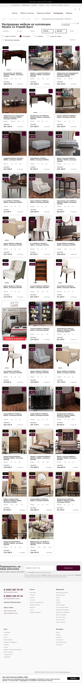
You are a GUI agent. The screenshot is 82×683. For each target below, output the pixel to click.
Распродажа (26, 36)
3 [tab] (14, 112)
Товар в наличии (10, 36)
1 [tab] (7, 112)
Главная (4, 19)
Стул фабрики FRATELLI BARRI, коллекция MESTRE (13, 201)
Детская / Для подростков (36, 602)
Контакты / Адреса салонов (60, 5)
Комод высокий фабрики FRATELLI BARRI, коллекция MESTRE (13, 458)
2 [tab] (10, 112)
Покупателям (60, 589)
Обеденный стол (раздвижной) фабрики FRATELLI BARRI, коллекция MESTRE (67, 74)
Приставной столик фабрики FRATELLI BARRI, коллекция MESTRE (66, 202)
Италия (58, 632)
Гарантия (58, 602)
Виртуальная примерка (12, 40)
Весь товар (32, 592)
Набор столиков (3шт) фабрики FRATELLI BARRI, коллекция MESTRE (13, 500)
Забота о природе (8, 652)
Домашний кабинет (35, 605)
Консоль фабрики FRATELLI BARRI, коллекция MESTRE (66, 116)
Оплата (58, 597)
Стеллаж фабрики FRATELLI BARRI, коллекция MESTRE (39, 286)
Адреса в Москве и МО (10, 610)
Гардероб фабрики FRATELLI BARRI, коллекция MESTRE (13, 159)
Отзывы (41, 5)
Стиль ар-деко (59, 639)
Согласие (44, 575)
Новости (6, 634)
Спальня (32, 597)
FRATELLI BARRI (26, 19)
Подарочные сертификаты (63, 612)
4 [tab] (18, 112)
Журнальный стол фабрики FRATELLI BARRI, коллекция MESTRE (40, 543)
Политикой (77, 575)
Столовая (32, 600)
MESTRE (36, 19)
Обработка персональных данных (12, 649)
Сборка (58, 600)
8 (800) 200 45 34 (13, 596)
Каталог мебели (13, 19)
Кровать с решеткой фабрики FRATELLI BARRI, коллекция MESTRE (40, 74)
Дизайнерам (26, 5)
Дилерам (34, 5)
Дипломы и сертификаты (10, 642)
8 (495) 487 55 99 (13, 589)
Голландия (58, 637)
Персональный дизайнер (62, 610)
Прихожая (32, 607)
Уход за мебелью (60, 619)
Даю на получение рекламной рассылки (39, 572)
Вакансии (6, 644)
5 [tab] (22, 112)
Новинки (40, 36)
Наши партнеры (8, 639)
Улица (31, 610)
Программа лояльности (62, 592)
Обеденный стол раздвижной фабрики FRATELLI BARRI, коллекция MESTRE (13, 117)
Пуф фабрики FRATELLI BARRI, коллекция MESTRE (39, 159)
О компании (7, 632)
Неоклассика (59, 644)
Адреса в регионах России (11, 613)
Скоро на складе (55, 36)
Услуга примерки (60, 605)
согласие (32, 572)
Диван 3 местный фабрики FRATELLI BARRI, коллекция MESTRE (66, 458)
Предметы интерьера (35, 612)
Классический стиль (61, 642)
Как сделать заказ (60, 617)
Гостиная (32, 595)
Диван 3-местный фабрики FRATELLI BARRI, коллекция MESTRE (66, 159)
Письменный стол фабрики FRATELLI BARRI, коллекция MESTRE (13, 74)
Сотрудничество (8, 654)
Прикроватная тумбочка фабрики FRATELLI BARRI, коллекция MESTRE (66, 330)
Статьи (5, 637)
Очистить (72, 39)
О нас (5, 629)
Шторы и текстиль (61, 622)
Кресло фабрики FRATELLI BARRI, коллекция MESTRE (39, 201)
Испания (58, 634)
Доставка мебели (60, 595)
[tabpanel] (14, 58)
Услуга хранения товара (62, 607)
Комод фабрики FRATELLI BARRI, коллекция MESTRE (66, 244)
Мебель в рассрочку (61, 614)
